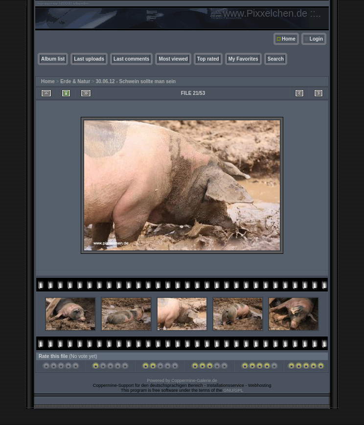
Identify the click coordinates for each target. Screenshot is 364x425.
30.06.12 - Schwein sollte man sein (136, 81)
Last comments (131, 59)
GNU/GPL (234, 390)
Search (276, 59)
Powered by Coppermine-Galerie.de (182, 380)
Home (289, 39)
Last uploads (89, 59)
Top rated (208, 59)
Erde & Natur (75, 81)
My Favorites (243, 59)
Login (316, 39)
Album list (53, 59)
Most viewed (173, 59)
